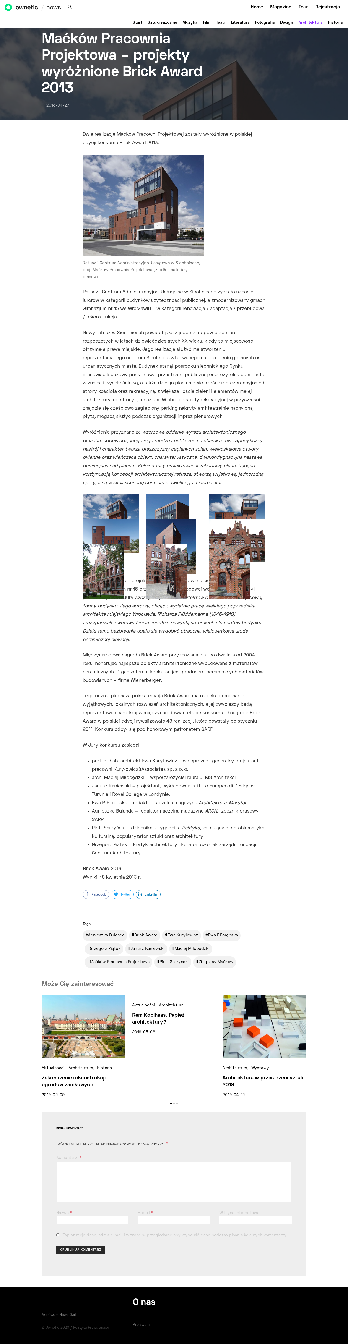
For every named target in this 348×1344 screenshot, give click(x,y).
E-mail (145, 1213)
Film (206, 23)
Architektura (310, 23)
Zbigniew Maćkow (216, 962)
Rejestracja (327, 7)
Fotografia (265, 23)
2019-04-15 (234, 1095)
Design (286, 23)
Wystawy (260, 1068)
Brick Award (146, 935)
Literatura (240, 23)
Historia (335, 23)
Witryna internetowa (239, 1213)
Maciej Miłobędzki (191, 949)
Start (137, 23)
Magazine (280, 7)
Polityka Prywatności (91, 1327)
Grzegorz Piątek (105, 949)
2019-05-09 (53, 1095)
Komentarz (67, 1158)
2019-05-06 (143, 1032)
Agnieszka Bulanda (106, 935)
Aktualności (53, 1068)
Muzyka (189, 23)
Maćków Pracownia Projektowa (120, 962)
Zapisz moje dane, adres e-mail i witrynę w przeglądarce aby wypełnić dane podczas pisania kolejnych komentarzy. (174, 1235)
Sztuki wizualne (162, 23)
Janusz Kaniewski (148, 949)
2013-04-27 (57, 105)
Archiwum (141, 1324)
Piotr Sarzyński (174, 962)
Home (257, 7)
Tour (303, 7)
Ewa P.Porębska (223, 935)
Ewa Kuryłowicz (183, 935)
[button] (171, 1103)
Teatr (221, 23)
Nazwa (64, 1213)
